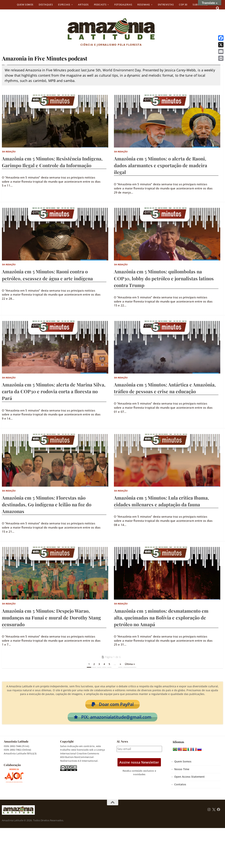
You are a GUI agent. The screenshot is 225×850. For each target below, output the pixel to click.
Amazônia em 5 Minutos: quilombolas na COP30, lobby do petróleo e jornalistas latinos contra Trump (164, 278)
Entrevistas (166, 4)
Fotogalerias (123, 4)
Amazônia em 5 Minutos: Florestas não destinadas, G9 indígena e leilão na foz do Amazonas (46, 504)
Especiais (64, 4)
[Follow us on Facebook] (218, 812)
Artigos (83, 4)
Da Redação (9, 151)
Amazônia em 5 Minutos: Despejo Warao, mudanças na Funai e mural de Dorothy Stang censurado (51, 617)
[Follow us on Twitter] (213, 812)
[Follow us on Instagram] (209, 812)
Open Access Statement (189, 779)
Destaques (46, 4)
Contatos (180, 787)
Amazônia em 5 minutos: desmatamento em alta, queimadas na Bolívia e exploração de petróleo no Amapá (161, 617)
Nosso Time (181, 772)
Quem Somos (25, 4)
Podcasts (100, 4)
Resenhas (143, 4)
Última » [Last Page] (130, 664)
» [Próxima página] (120, 664)
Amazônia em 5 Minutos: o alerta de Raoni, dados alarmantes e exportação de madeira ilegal (160, 165)
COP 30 (183, 4)
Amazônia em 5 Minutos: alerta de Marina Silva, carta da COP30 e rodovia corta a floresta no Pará (53, 391)
